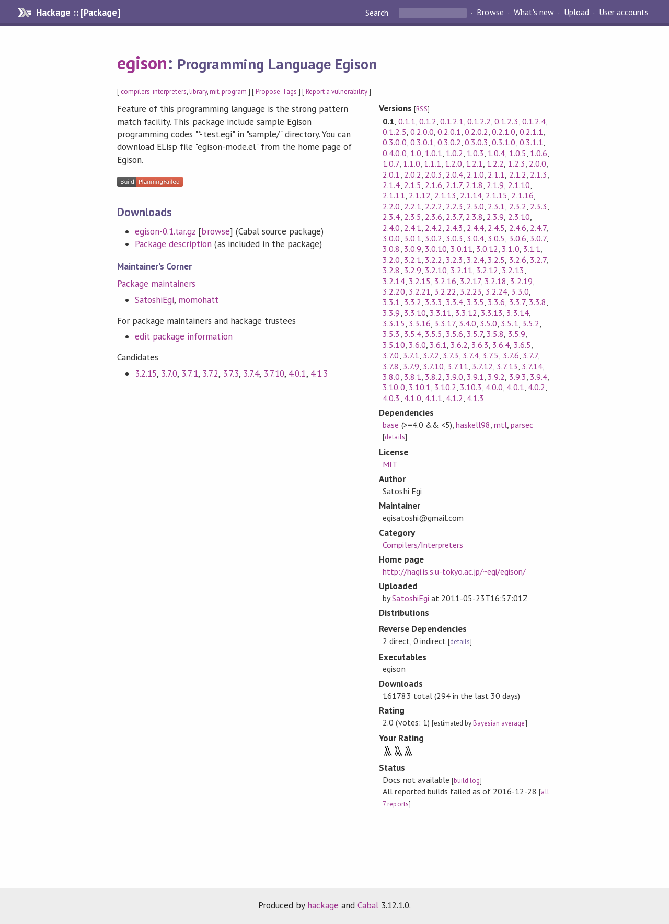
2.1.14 (471, 195)
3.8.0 (391, 376)
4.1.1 (433, 398)
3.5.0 (488, 323)
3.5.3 (391, 334)
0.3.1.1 (531, 142)
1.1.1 (432, 163)
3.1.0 (510, 248)
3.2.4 (475, 259)
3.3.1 (391, 302)
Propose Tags (276, 91)
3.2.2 (433, 259)
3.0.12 (487, 248)
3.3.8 (537, 302)
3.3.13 (492, 313)
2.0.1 (391, 174)
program (234, 91)
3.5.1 (509, 323)
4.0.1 (297, 373)
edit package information (184, 336)
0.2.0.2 (476, 131)
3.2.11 (461, 270)
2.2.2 (433, 206)
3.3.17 (444, 323)
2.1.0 (475, 174)
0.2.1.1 (531, 131)
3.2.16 (445, 281)
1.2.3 (516, 163)
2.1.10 (519, 185)
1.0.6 (538, 153)
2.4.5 (496, 228)
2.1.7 (454, 185)
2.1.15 (496, 195)
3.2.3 (454, 259)
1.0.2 (454, 153)
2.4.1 (412, 228)
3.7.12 (482, 366)
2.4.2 (433, 228)
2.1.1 (496, 174)
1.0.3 (475, 153)
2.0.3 (433, 174)
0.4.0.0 (394, 153)
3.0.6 (517, 238)
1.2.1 (474, 163)
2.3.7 (454, 217)
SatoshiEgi (154, 300)
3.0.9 (412, 248)
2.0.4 (454, 174)
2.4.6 (517, 228)
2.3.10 (519, 217)
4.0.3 (391, 398)
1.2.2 (495, 163)
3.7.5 (490, 355)
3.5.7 (475, 334)
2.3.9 (495, 217)
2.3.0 (475, 206)
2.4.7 (538, 228)
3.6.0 (417, 345)
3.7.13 (507, 366)
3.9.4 (538, 376)
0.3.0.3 (476, 142)
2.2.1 (412, 206)
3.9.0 (454, 376)
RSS (421, 108)
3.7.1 (189, 373)
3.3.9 (391, 313)
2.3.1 (496, 206)
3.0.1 (412, 238)
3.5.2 (530, 323)
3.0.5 (496, 238)
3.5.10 (394, 345)
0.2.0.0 (422, 131)
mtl (500, 424)
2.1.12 (420, 195)
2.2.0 (391, 206)
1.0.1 (433, 153)
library (198, 91)
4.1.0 (412, 398)
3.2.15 (146, 373)
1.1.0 (411, 163)
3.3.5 (475, 302)
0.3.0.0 (394, 142)
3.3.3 (433, 302)
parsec (522, 424)
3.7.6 (511, 355)
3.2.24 (496, 291)
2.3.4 (391, 217)
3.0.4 (475, 238)
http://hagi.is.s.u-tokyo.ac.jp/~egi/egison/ (454, 571)
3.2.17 (470, 281)
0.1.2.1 (452, 121)
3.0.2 (433, 238)
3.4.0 (467, 323)
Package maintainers (156, 283)
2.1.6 (433, 185)
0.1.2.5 (394, 131)
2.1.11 (394, 195)
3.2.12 (487, 270)
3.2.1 (412, 259)
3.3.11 (441, 313)
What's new (534, 12)
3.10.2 (445, 387)
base (391, 424)
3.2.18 (495, 281)
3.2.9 (412, 270)
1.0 (415, 153)
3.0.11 (461, 248)
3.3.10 (415, 313)
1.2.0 (453, 163)
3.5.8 (495, 334)
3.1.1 (531, 248)
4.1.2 (454, 398)
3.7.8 (391, 366)
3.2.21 (420, 291)
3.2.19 (521, 281)
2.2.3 (454, 206)
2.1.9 (495, 185)
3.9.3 (517, 376)
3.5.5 (433, 334)
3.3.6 (496, 302)
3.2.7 (538, 259)
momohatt (198, 300)
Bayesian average (499, 723)
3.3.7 (517, 302)
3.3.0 (519, 291)
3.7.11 (457, 366)
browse (215, 231)
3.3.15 (394, 323)
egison (142, 62)
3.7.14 (532, 366)
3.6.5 (522, 345)
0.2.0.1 (449, 131)
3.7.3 (231, 373)
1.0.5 (517, 153)
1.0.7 (391, 163)
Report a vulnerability (337, 91)
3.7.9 (411, 366)
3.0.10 (436, 248)
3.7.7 (530, 355)
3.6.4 (501, 345)
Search (377, 12)
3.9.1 (475, 376)
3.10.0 (394, 387)
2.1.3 (538, 174)
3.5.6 (454, 334)
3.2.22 (445, 291)
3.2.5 (496, 259)
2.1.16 (522, 195)
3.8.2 (433, 376)
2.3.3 (538, 206)
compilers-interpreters (154, 91)
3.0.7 (538, 238)
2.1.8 (474, 185)
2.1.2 (517, 174)
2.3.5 (412, 217)
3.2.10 (436, 270)
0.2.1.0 (503, 131)
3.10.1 (420, 387)
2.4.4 (475, 228)
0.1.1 (407, 121)
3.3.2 (412, 302)
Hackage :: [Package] (78, 12)
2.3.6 (433, 217)
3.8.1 (412, 376)
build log (467, 780)
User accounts (624, 12)
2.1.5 (412, 185)
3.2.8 (391, 270)
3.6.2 (459, 345)
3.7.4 (251, 373)
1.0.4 (496, 153)
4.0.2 (536, 387)
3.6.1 (438, 345)
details (395, 436)
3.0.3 (454, 238)
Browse (490, 12)
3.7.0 (169, 373)
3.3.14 (517, 313)
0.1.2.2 (479, 121)
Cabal (367, 905)
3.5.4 (412, 334)
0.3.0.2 (449, 142)
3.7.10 (273, 373)
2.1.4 (391, 185)
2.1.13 (445, 195)
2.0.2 (412, 174)
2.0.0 (537, 163)
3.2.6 (517, 259)
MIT (390, 464)
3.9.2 (496, 376)
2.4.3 (454, 228)
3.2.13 (513, 270)
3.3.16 (420, 323)
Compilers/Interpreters (423, 545)
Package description (173, 244)
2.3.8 (474, 217)
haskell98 (473, 424)
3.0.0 (391, 238)
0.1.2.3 (506, 121)
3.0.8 (391, 248)
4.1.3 (319, 373)
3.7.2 (210, 373)
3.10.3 (471, 387)
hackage (323, 905)
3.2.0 (391, 259)
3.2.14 (394, 281)
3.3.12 (466, 313)
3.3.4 (454, 302)
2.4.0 (391, 228)
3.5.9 (516, 334)
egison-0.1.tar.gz (165, 231)
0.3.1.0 (503, 142)
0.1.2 (427, 121)
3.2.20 (394, 291)
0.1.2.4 (534, 121)
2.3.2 (517, 206)
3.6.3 (480, 345)
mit (214, 91)
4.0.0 (494, 387)
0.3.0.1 (422, 142)
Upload (576, 12)
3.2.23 (471, 291)
